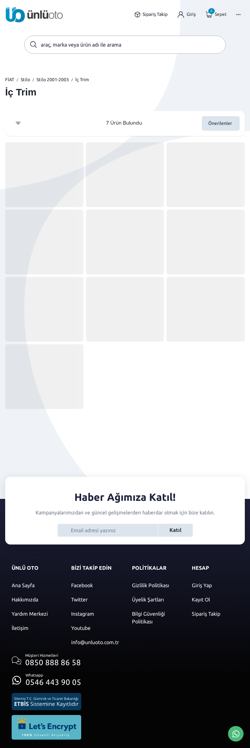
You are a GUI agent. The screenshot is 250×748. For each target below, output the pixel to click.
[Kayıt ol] (215, 599)
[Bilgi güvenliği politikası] (155, 617)
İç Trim (82, 79)
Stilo (25, 79)
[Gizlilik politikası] (155, 585)
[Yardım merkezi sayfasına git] (35, 614)
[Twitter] (95, 599)
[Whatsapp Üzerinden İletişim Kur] (236, 733)
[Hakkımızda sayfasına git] (35, 599)
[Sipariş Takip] (215, 614)
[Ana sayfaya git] (34, 14)
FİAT (9, 79)
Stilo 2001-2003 (53, 79)
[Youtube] (95, 628)
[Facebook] (95, 585)
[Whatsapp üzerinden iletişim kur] (46, 678)
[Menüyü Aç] (238, 14)
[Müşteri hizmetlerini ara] (46, 660)
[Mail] (95, 642)
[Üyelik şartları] (155, 599)
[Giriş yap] (187, 14)
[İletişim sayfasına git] (35, 628)
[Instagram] (95, 614)
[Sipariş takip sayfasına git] (151, 14)
